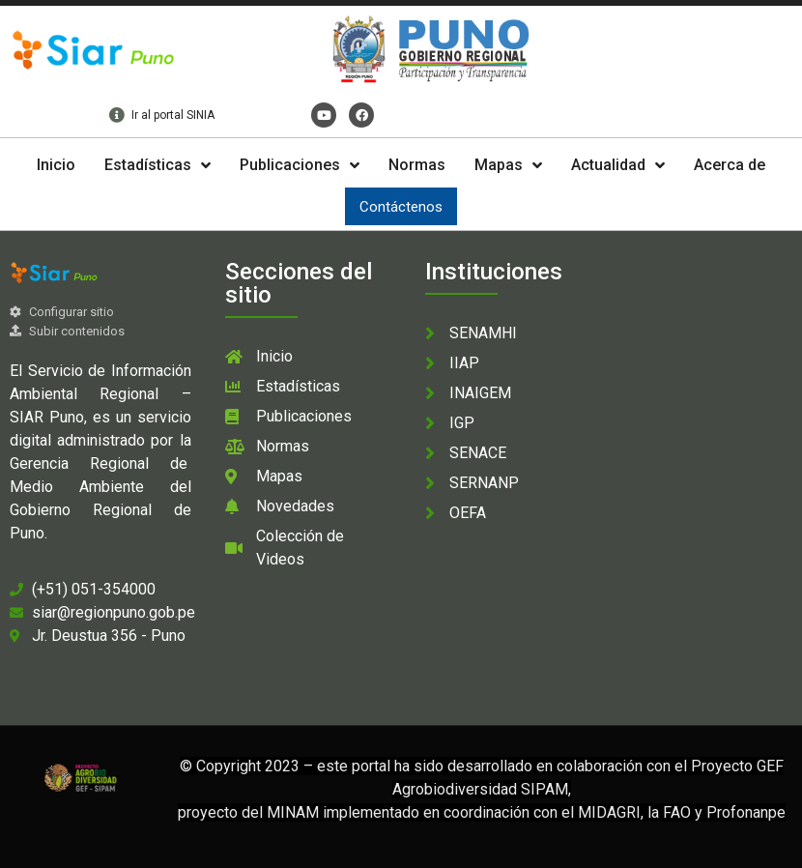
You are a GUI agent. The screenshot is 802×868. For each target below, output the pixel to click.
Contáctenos (401, 207)
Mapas (508, 165)
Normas (416, 165)
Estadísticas (157, 165)
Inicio (56, 165)
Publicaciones (299, 165)
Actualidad (618, 165)
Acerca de (729, 165)
